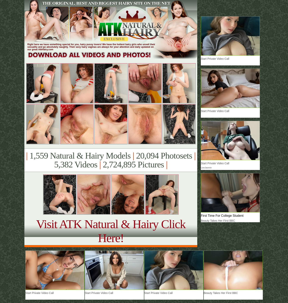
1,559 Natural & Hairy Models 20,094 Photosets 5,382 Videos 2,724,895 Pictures (110, 160)
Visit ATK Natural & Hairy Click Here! (110, 231)
